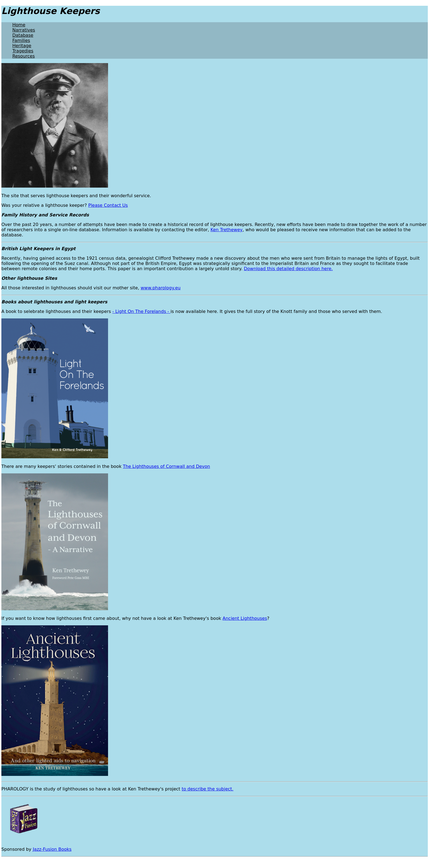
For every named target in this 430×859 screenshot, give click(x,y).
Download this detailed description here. (288, 268)
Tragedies (22, 50)
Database (22, 35)
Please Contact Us (108, 205)
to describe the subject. (207, 789)
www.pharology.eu (161, 287)
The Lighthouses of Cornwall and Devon (166, 466)
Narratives (23, 30)
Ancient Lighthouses (245, 618)
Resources (23, 56)
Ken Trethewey (227, 229)
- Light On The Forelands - (141, 311)
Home (18, 24)
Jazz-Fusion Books (52, 849)
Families (21, 40)
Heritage (21, 45)
